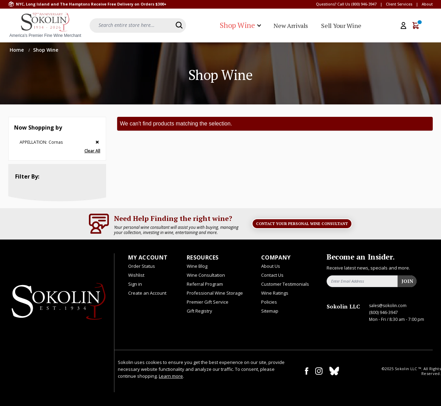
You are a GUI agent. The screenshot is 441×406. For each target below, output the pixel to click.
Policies (269, 302)
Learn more (171, 376)
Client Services (399, 4)
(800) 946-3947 (364, 4)
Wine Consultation (206, 275)
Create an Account (147, 293)
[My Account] (403, 25)
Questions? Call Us (333, 4)
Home (17, 50)
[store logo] (45, 25)
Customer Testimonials (285, 284)
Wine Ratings (274, 293)
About (427, 4)
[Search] (179, 25)
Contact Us (272, 275)
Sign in (135, 284)
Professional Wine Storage (215, 293)
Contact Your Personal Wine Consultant (302, 223)
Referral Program (205, 284)
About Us (270, 266)
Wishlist (136, 275)
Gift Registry (199, 311)
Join (407, 281)
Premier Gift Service (207, 302)
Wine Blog (197, 266)
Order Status (141, 266)
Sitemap (269, 311)
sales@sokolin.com (388, 305)
